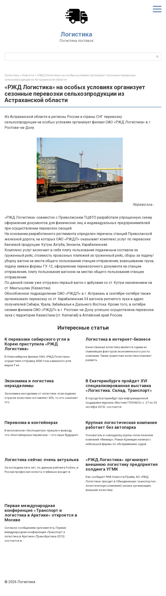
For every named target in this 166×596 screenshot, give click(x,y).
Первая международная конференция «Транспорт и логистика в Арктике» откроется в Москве (41, 512)
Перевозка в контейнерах (31, 422)
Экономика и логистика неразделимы (29, 383)
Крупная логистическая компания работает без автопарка (121, 425)
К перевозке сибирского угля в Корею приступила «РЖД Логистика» (37, 344)
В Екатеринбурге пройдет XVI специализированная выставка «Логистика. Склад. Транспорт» (119, 385)
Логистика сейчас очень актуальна (42, 459)
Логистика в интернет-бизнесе (118, 339)
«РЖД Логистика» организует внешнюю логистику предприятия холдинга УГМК (122, 464)
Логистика (76, 34)
